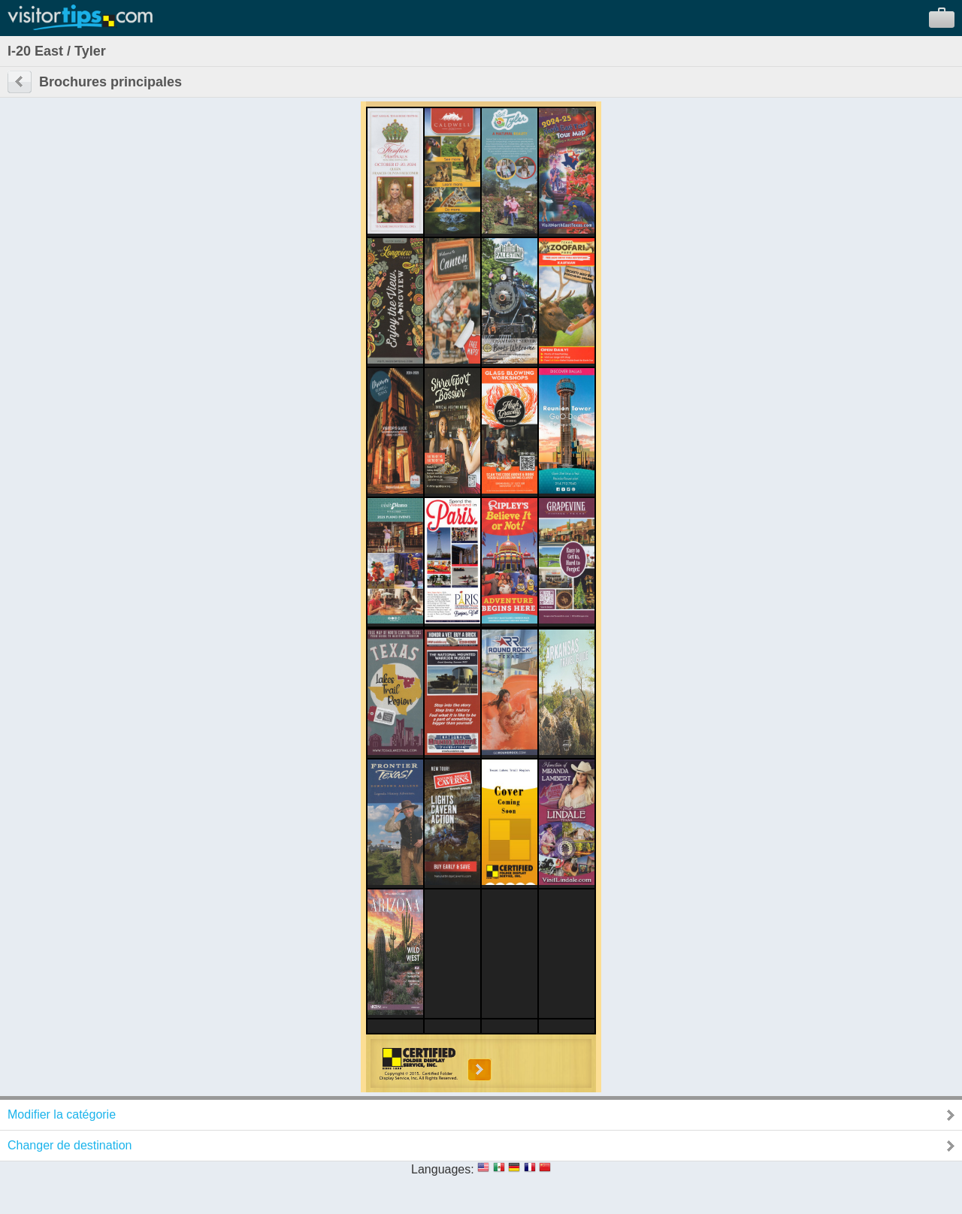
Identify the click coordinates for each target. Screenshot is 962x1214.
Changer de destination (70, 1145)
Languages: (442, 1169)
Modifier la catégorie (62, 1114)
